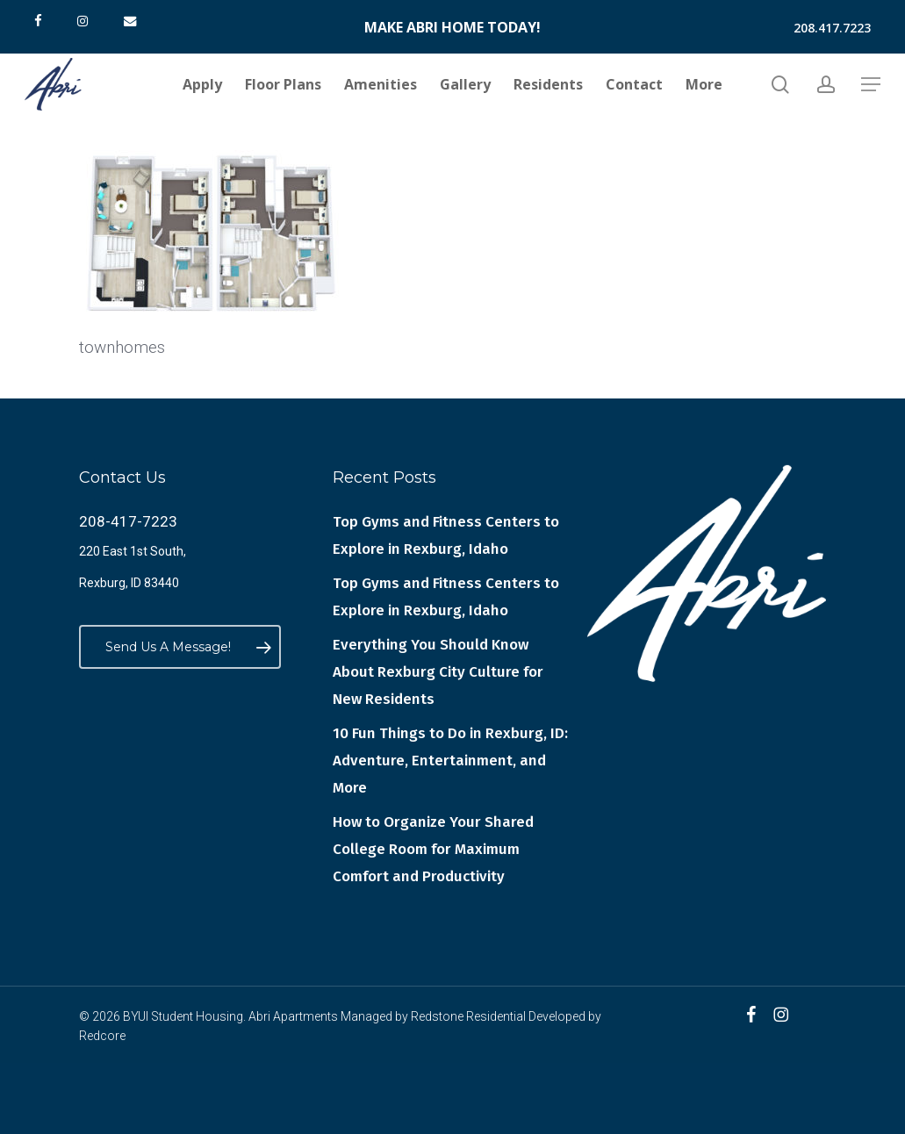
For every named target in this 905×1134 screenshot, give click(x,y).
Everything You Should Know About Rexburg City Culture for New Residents (438, 671)
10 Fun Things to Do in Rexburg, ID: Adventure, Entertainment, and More (450, 760)
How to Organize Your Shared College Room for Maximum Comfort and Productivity (433, 849)
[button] (870, 84)
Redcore (102, 1036)
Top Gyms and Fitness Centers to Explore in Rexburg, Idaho (446, 535)
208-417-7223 (128, 521)
